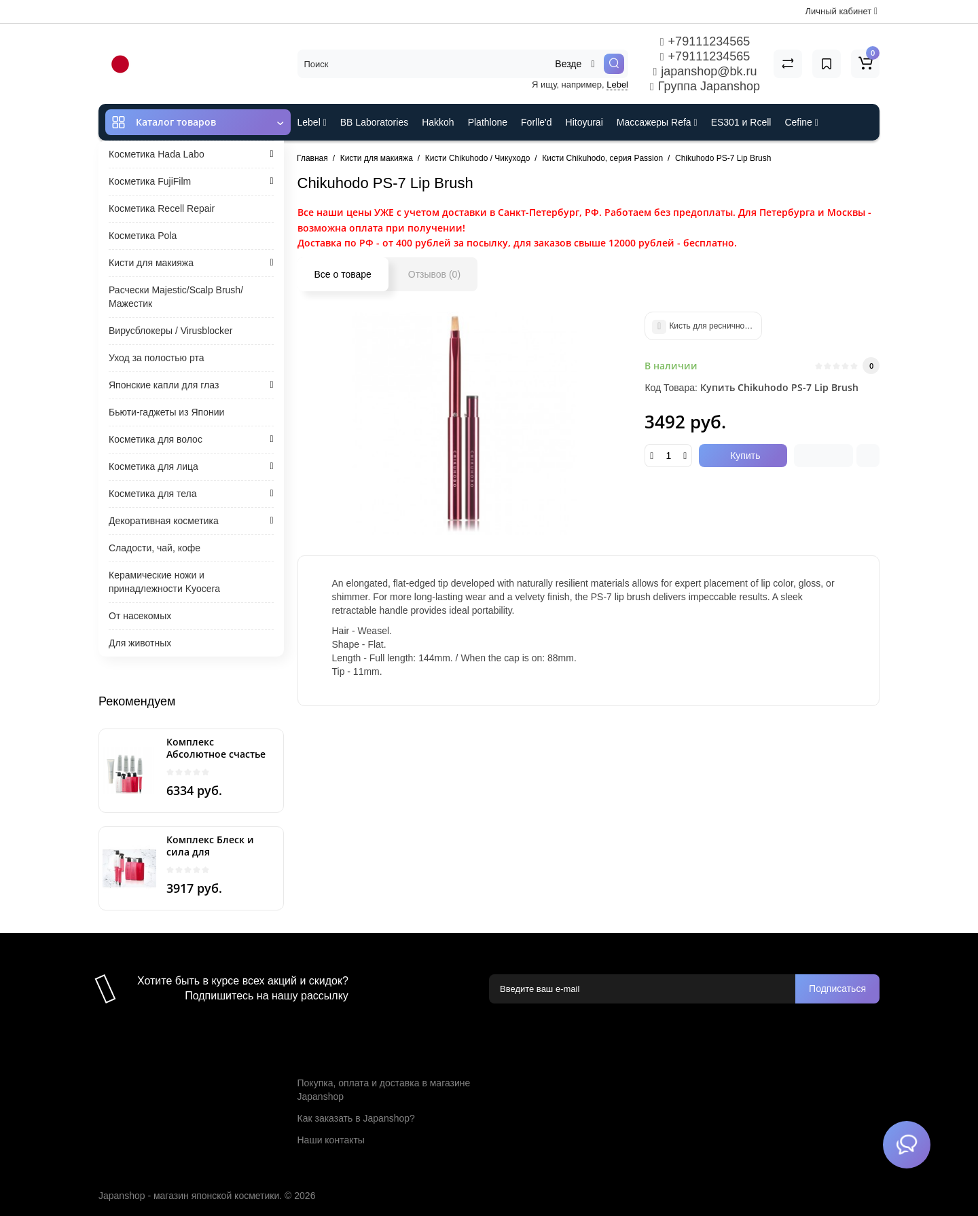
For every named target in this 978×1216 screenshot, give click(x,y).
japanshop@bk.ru (705, 71)
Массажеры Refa (657, 122)
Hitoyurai (584, 122)
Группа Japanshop (705, 86)
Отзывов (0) (434, 274)
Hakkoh (438, 122)
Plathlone (487, 122)
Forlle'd (536, 122)
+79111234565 (705, 41)
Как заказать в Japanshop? (356, 1118)
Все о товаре (343, 274)
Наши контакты (331, 1140)
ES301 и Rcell (741, 122)
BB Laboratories (374, 122)
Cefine (801, 122)
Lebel (617, 84)
